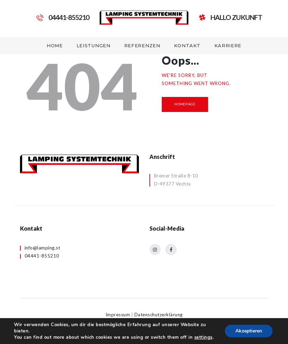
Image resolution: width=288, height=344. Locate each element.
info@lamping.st (42, 248)
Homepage (184, 104)
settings (203, 337)
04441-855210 (42, 256)
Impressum (118, 314)
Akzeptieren (248, 331)
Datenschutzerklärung (158, 314)
